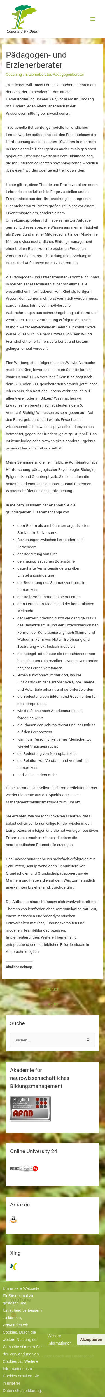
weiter (53, 1003)
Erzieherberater (38, 74)
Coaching (14, 74)
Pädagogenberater (68, 74)
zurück (53, 989)
